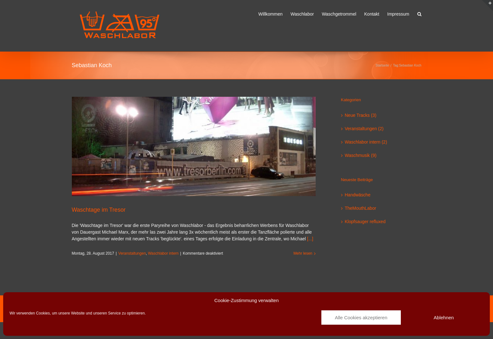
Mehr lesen (302, 253)
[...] (310, 238)
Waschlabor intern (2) (366, 142)
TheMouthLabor (360, 208)
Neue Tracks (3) (361, 115)
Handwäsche (358, 194)
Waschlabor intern (163, 253)
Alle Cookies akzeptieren (361, 317)
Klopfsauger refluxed (365, 221)
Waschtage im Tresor (99, 210)
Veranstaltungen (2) (364, 128)
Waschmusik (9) (361, 155)
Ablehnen (444, 317)
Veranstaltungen (132, 253)
